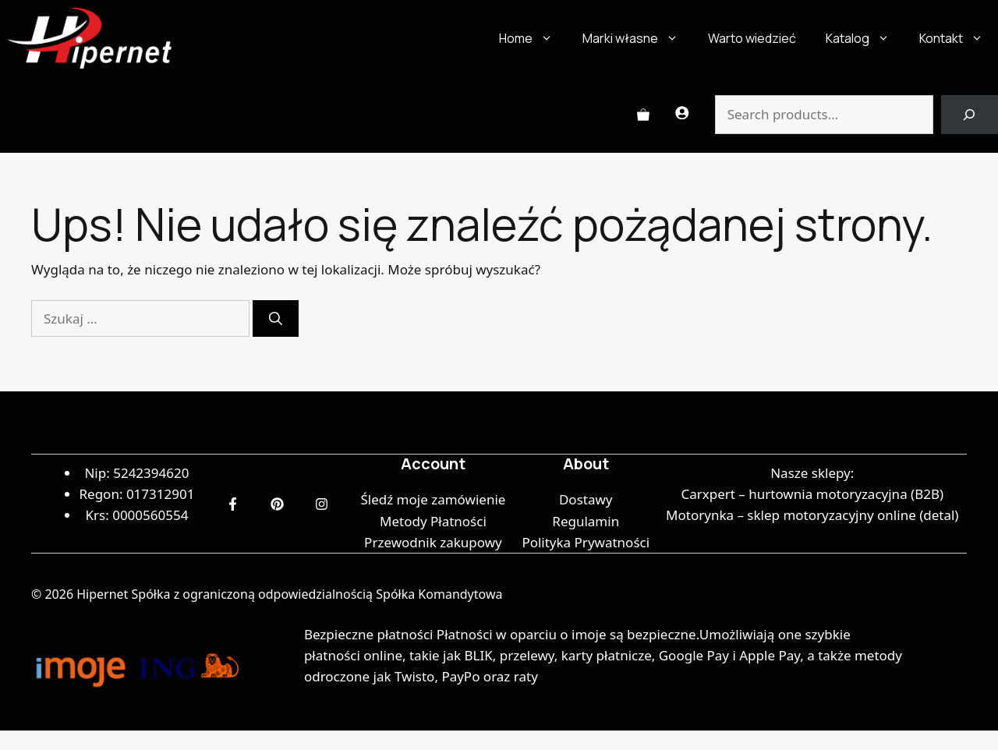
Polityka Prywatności (585, 542)
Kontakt (958, 38)
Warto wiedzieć (752, 38)
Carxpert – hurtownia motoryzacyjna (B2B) (812, 494)
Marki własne (637, 38)
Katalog (865, 38)
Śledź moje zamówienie (432, 499)
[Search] (969, 115)
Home (533, 38)
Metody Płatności (433, 521)
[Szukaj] (276, 319)
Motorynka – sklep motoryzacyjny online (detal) (812, 515)
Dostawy (586, 499)
